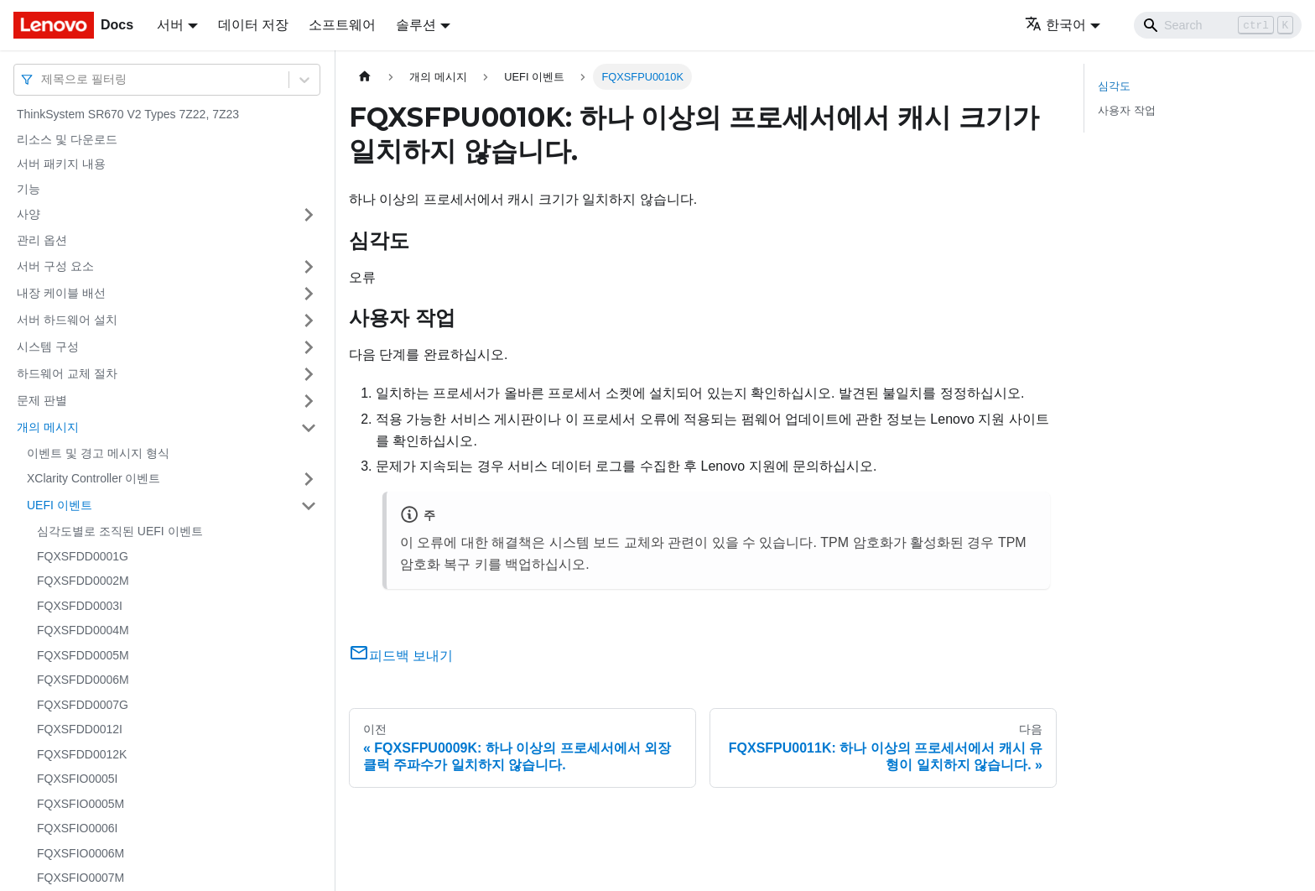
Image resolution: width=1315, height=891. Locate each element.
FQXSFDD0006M (83, 679)
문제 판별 (42, 400)
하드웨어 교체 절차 (67, 373)
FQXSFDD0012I (79, 729)
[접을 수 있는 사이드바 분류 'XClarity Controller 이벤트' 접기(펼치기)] (308, 479)
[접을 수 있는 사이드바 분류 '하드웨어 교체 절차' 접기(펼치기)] (308, 374)
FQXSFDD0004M (83, 630)
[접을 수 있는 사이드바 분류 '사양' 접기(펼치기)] (308, 214)
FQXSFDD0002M (83, 580)
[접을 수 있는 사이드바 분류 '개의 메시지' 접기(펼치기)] (308, 427)
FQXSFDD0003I (79, 605)
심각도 (1114, 86)
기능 (28, 188)
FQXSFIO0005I (77, 778)
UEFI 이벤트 (59, 505)
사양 (28, 214)
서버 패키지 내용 (61, 163)
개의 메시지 (48, 427)
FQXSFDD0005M (83, 655)
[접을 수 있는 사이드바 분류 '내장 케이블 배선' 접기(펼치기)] (308, 293)
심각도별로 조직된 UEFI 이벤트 (120, 531)
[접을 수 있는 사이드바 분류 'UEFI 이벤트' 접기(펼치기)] (308, 505)
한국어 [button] (1055, 25)
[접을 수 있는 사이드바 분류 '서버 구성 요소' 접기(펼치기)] (308, 266)
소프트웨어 (342, 25)
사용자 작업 (1127, 110)
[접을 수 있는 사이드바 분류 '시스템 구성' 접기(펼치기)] (308, 347)
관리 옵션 (42, 240)
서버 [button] (170, 25)
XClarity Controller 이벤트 (93, 478)
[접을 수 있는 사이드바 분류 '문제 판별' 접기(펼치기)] (308, 401)
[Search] (1218, 25)
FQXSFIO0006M (80, 853)
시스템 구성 (48, 346)
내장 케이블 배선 (61, 293)
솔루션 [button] (416, 25)
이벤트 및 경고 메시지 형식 (98, 453)
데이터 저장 (253, 25)
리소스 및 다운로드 (67, 139)
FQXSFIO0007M (80, 877)
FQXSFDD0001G (82, 556)
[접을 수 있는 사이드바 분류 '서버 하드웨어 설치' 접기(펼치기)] (308, 320)
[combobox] (42, 79)
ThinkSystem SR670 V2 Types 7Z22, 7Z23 (128, 114)
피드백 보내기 (401, 656)
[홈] (365, 77)
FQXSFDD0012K (82, 754)
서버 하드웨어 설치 (67, 319)
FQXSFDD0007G (82, 704)
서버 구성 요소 (55, 266)
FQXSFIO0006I (77, 828)
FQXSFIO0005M (80, 803)
